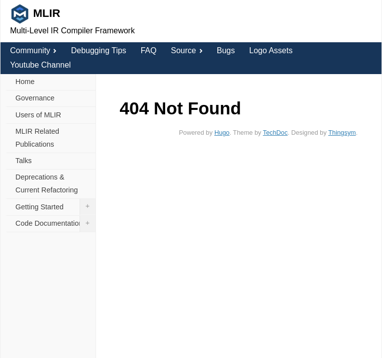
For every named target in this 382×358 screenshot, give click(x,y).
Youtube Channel (40, 65)
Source (186, 50)
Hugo (222, 132)
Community (33, 50)
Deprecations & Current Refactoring (46, 183)
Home (24, 82)
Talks (23, 161)
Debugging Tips (98, 50)
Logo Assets (270, 50)
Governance (34, 98)
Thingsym (342, 132)
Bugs (226, 50)
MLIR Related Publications (37, 137)
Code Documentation (55, 224)
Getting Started (55, 207)
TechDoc (275, 132)
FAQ (149, 50)
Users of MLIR (38, 115)
